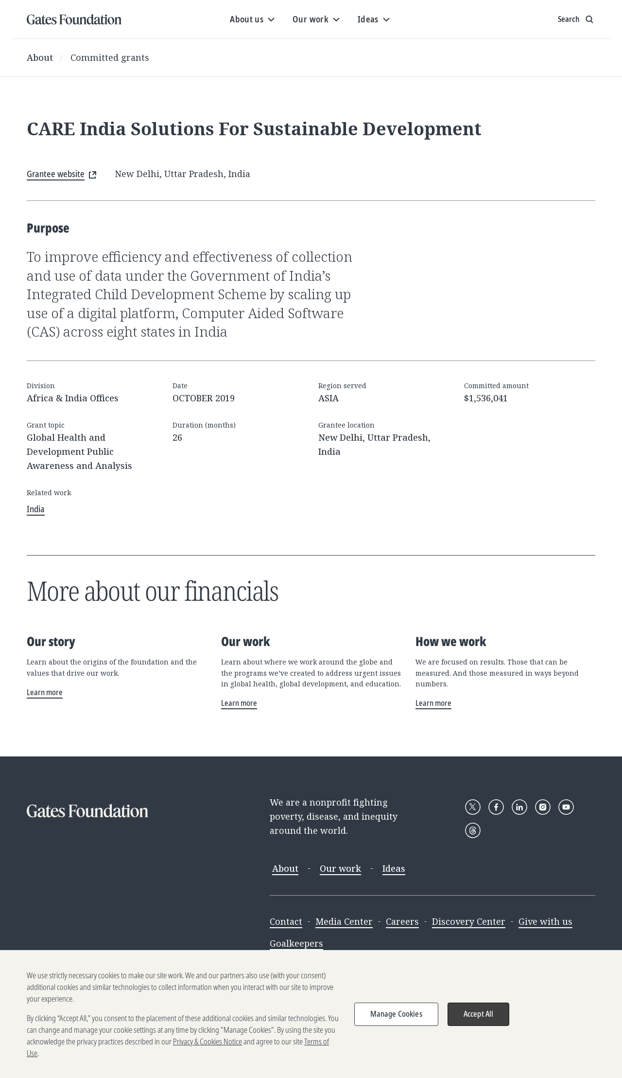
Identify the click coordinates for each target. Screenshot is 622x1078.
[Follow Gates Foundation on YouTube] (566, 807)
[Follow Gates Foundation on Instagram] (543, 807)
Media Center (344, 921)
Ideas (393, 868)
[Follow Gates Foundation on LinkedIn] (519, 807)
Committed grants (109, 57)
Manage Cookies (396, 1020)
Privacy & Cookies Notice (207, 1048)
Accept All (479, 1020)
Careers (402, 921)
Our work (340, 868)
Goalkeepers (296, 943)
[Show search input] (576, 19)
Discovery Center (468, 921)
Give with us (545, 921)
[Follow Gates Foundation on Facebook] (496, 807)
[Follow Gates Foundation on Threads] (473, 830)
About (40, 57)
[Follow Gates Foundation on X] (473, 807)
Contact (286, 921)
